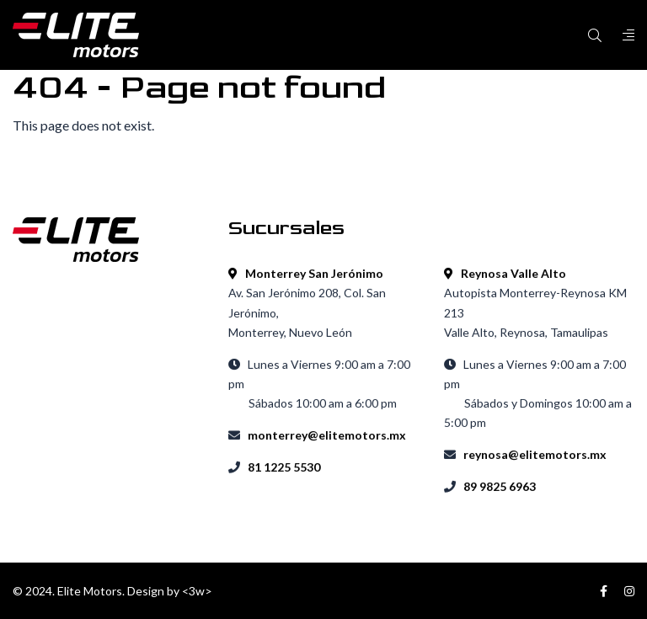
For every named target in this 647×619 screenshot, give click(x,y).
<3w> (197, 591)
